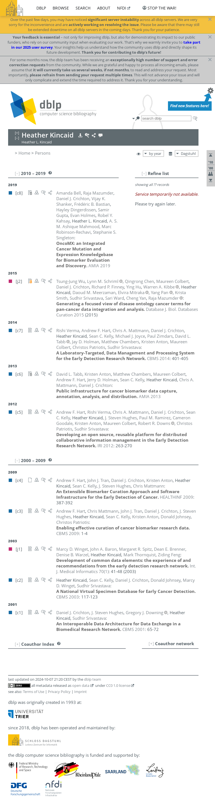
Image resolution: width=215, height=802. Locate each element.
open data (80, 685)
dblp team (92, 679)
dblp (41, 8)
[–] (144, 173)
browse (61, 8)
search (83, 8)
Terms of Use (33, 691)
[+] (151, 643)
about (103, 8)
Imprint (80, 691)
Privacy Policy (59, 691)
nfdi (121, 8)
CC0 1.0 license (118, 685)
